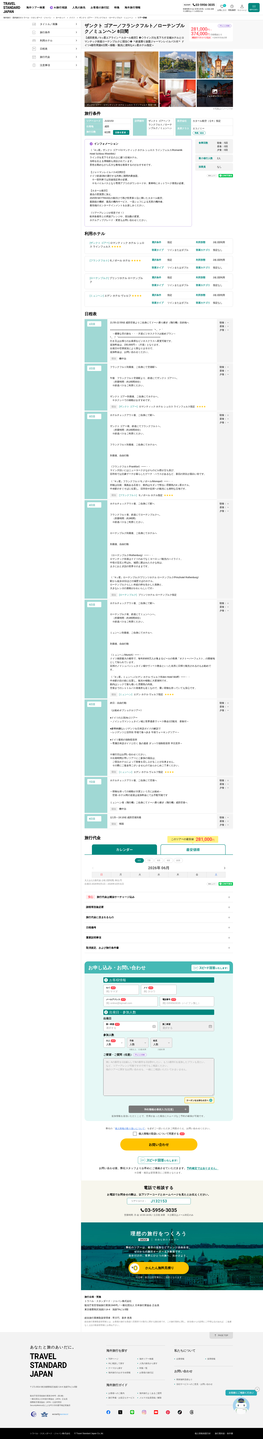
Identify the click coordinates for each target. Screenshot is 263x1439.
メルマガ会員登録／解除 (150, 1398)
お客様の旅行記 (146, 1372)
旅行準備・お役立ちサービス (121, 1398)
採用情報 (211, 1359)
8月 (158, 860)
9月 (168, 860)
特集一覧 (143, 1368)
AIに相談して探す (116, 1363)
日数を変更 (120, 132)
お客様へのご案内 (116, 1393)
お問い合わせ (159, 1144)
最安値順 (193, 849)
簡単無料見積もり (184, 1379)
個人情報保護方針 (203, 1433)
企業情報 (180, 1359)
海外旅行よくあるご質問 (150, 1393)
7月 (149, 860)
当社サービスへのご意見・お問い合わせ (194, 1384)
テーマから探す (115, 1368)
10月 (178, 860)
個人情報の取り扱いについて (130, 1128)
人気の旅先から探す (148, 1363)
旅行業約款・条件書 (224, 1433)
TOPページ (113, 1359)
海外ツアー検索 (146, 1359)
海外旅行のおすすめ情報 (119, 1372)
